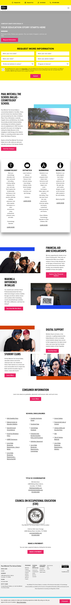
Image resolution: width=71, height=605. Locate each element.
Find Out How (52, 351)
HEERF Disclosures (12, 439)
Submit (35, 76)
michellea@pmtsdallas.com (35, 490)
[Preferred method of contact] (17, 64)
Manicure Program (27, 578)
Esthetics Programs (27, 575)
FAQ (55, 433)
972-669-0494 (35, 492)
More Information (21, 602)
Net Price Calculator (34, 575)
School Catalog (58, 418)
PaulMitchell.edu (65, 571)
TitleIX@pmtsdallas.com (35, 488)
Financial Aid (34, 570)
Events (48, 568)
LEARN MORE (10, 227)
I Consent (65, 601)
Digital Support (42, 572)
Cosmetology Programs (27, 571)
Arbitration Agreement (37, 441)
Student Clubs (42, 570)
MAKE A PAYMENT (36, 552)
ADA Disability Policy (12, 418)
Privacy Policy (24, 68)
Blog (48, 567)
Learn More (10, 375)
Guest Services (50, 565)
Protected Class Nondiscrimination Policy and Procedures (37, 435)
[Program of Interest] (52, 64)
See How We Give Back (14, 308)
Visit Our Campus (8, 149)
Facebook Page (35, 424)
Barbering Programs (27, 568)
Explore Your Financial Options (56, 275)
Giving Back (42, 568)
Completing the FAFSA (35, 572)
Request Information (9, 40)
